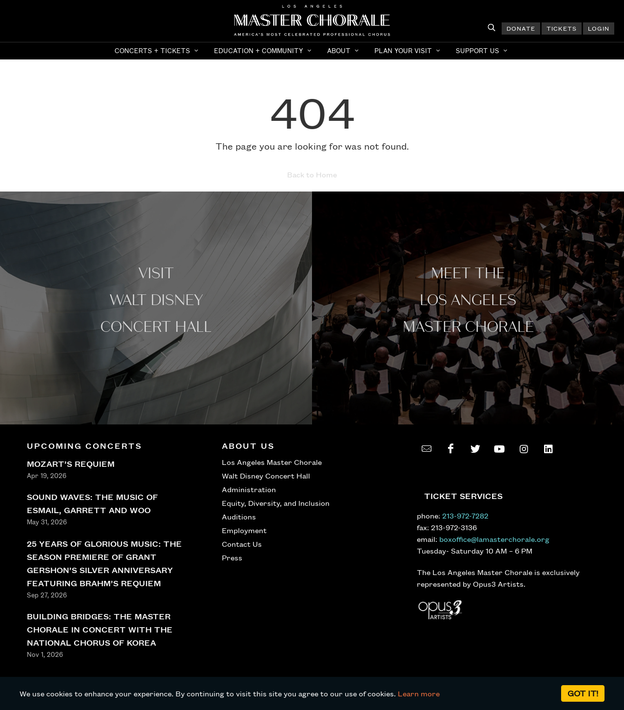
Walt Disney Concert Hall (266, 475)
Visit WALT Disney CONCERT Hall (156, 300)
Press (232, 557)
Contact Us (242, 544)
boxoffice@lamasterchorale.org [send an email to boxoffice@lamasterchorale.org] (494, 539)
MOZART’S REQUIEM (71, 463)
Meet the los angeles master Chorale (468, 300)
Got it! (582, 693)
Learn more (419, 693)
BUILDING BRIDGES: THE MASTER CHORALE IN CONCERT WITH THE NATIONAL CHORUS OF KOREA (100, 629)
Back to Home (312, 174)
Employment (244, 530)
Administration (249, 489)
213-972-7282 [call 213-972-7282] (465, 515)
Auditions (239, 516)
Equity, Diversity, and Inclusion (276, 503)
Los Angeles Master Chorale (272, 462)
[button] (157, 50)
